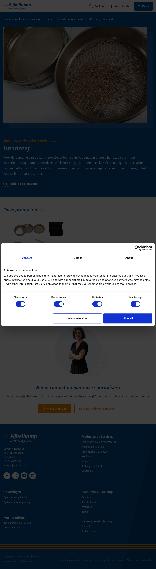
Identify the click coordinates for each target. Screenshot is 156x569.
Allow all (127, 318)
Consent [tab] (27, 257)
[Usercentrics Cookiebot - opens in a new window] (137, 248)
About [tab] (129, 257)
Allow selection (77, 318)
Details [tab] (78, 257)
